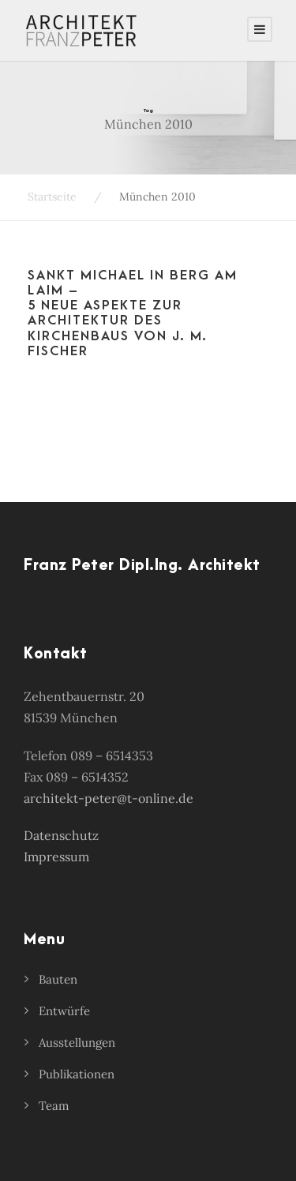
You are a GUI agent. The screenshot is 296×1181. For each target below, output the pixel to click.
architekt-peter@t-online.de (108, 798)
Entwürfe (64, 1010)
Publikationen (76, 1074)
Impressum (56, 856)
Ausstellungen (77, 1042)
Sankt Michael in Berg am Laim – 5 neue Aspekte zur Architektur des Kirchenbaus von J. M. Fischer (133, 313)
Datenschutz (61, 835)
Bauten (58, 979)
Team (54, 1105)
